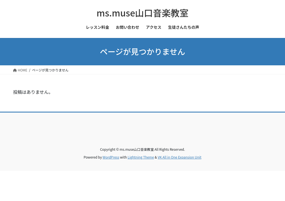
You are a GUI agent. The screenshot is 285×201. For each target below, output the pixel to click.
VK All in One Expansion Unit (180, 157)
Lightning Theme (140, 157)
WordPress (111, 157)
